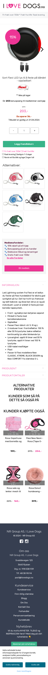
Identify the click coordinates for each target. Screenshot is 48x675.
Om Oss (24, 602)
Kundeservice (24, 589)
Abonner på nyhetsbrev (24, 644)
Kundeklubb (24, 620)
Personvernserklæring (24, 615)
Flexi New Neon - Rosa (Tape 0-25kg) (34, 441)
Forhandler (24, 611)
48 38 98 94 (26, 573)
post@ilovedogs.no (24, 577)
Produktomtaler (13, 375)
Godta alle (35, 665)
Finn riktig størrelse (24, 594)
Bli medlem (24, 268)
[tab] (24, 285)
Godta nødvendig (12, 665)
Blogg (24, 598)
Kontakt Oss (24, 607)
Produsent (9, 368)
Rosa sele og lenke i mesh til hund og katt (13, 491)
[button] (21, 70)
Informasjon (10, 285)
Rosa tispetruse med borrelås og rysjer (13, 441)
